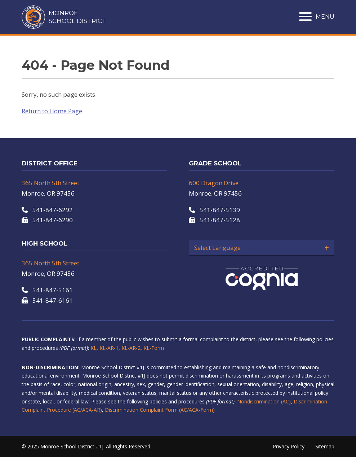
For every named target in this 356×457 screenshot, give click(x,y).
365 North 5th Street (50, 183)
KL (93, 347)
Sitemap (324, 446)
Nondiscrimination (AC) (264, 401)
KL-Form (153, 347)
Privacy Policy (288, 446)
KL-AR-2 (131, 347)
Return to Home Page (52, 111)
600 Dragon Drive (214, 183)
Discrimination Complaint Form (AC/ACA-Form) (160, 409)
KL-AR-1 (109, 347)
